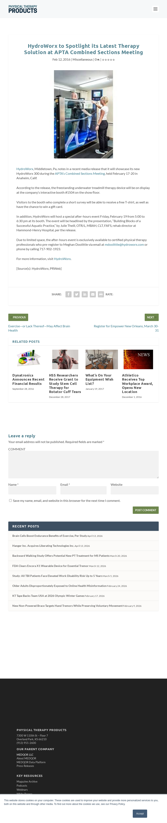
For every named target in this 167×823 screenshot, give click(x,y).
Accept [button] (140, 813)
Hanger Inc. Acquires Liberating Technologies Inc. (43, 545)
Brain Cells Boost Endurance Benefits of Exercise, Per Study (49, 535)
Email (65, 484)
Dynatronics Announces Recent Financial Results (28, 379)
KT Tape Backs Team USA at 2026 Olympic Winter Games (48, 595)
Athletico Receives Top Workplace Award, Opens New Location (137, 383)
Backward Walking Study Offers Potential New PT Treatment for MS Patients (60, 555)
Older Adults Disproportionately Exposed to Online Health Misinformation (59, 585)
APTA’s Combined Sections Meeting (80, 173)
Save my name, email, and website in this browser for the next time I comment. (66, 500)
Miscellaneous (83, 59)
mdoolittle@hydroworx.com (124, 244)
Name (13, 484)
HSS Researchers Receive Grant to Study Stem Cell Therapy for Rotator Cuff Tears (65, 383)
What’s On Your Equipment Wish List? (99, 379)
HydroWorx (24, 169)
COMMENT (16, 449)
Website (116, 484)
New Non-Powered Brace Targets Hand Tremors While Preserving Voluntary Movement (67, 605)
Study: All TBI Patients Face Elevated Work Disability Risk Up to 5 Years (57, 575)
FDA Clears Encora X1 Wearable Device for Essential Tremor (50, 566)
